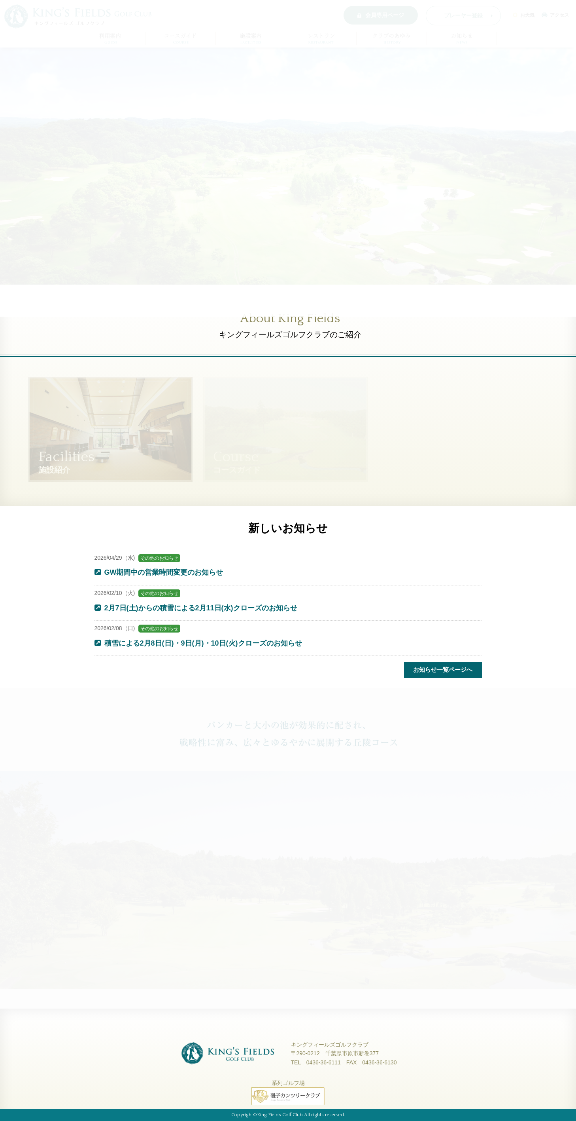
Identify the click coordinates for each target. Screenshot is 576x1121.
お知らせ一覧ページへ (442, 669)
